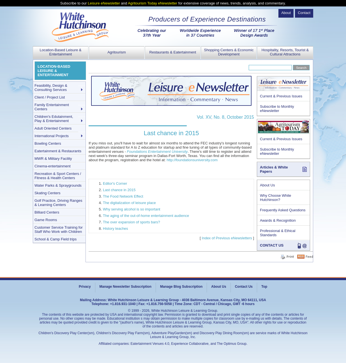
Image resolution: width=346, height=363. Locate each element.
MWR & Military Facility (53, 158)
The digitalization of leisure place (129, 203)
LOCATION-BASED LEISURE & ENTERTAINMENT (54, 70)
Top (264, 287)
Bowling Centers (47, 143)
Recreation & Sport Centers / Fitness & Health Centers (57, 176)
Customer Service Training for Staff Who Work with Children (58, 229)
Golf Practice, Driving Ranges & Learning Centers (58, 202)
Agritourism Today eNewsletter (152, 3)
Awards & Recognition (278, 220)
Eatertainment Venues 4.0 (150, 344)
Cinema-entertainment (52, 166)
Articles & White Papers (274, 169)
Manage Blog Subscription (181, 287)
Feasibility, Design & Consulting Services (50, 87)
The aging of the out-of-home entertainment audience (146, 216)
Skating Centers (47, 193)
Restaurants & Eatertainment (172, 52)
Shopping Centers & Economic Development (228, 52)
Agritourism (116, 52)
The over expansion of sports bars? (131, 222)
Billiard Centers (46, 212)
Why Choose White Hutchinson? (275, 197)
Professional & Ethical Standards (277, 233)
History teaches (115, 228)
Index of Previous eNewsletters (227, 238)
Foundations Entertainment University (157, 151)
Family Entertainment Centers (51, 107)
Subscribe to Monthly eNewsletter (277, 108)
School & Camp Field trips (55, 239)
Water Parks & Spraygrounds (58, 185)
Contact (304, 13)
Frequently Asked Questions (283, 210)
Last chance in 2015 (119, 190)
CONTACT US (271, 245)
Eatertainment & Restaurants (57, 151)
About (286, 13)
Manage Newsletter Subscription (125, 287)
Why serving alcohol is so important (131, 209)
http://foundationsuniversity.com (192, 160)
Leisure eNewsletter (104, 3)
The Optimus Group (231, 344)
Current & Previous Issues (281, 96)
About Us (267, 185)
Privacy (85, 287)
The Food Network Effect (123, 196)
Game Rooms (45, 220)
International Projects (51, 136)
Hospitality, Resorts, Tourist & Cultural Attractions (285, 52)
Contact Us (244, 287)
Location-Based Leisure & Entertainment (61, 52)
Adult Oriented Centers (52, 128)
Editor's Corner (115, 183)
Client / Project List (49, 97)
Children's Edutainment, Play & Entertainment (53, 118)
